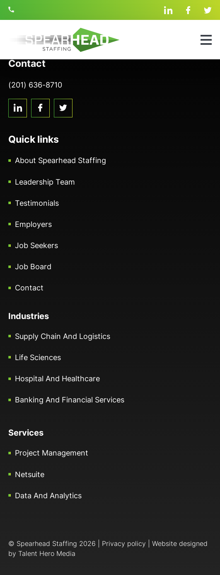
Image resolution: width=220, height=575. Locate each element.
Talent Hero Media (46, 553)
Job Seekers (36, 245)
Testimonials (37, 203)
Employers (33, 224)
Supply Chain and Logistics (62, 336)
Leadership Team (45, 182)
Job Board (33, 266)
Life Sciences (38, 357)
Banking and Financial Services (69, 399)
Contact (29, 287)
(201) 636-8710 (12, 9)
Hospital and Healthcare (57, 378)
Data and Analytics (48, 495)
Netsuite (29, 474)
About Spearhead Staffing (60, 160)
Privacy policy (124, 543)
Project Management (51, 452)
